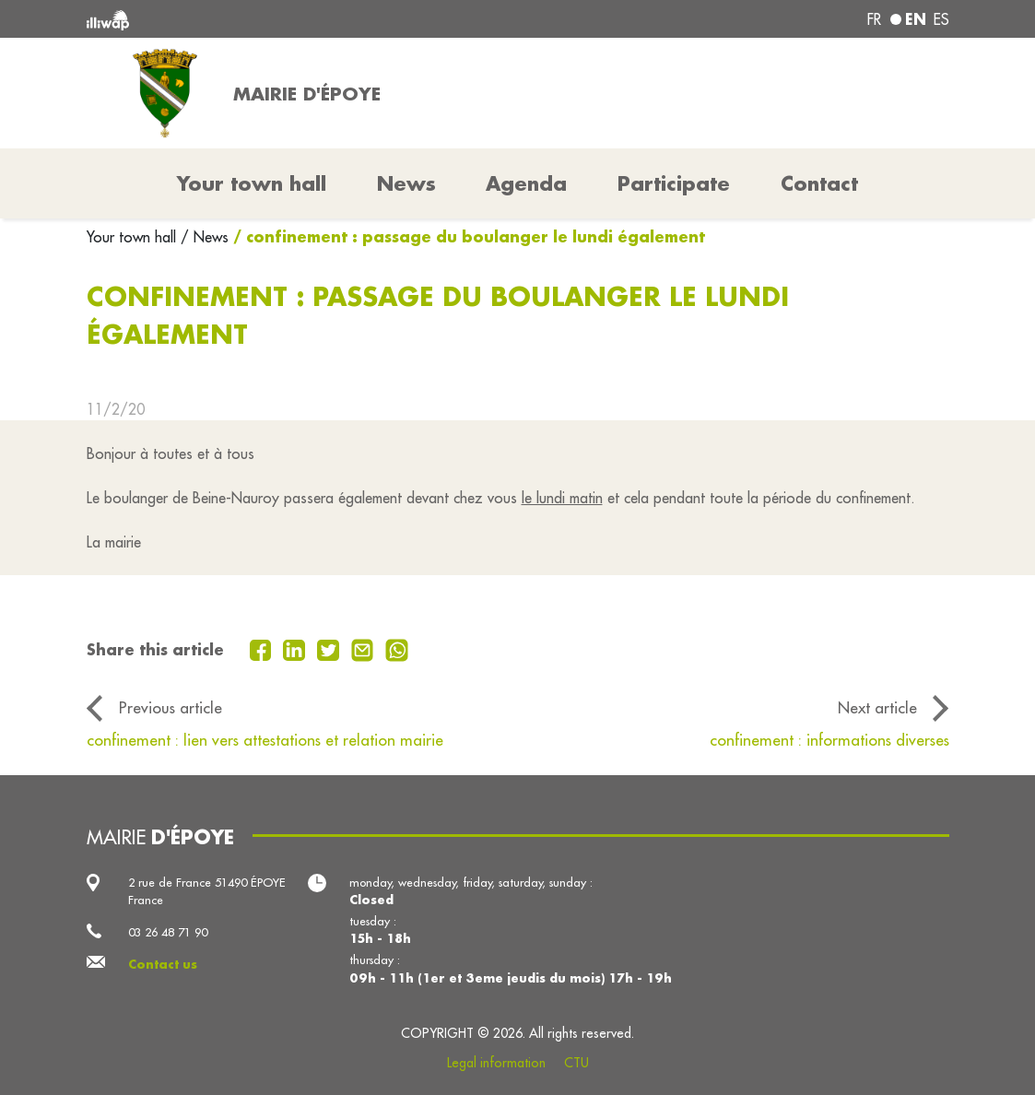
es (941, 19)
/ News (205, 237)
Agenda (526, 183)
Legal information (496, 1062)
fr (874, 19)
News (406, 183)
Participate (673, 183)
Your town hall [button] (251, 183)
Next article (877, 708)
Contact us (162, 964)
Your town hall (134, 237)
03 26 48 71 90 (167, 931)
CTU (576, 1062)
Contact (819, 183)
